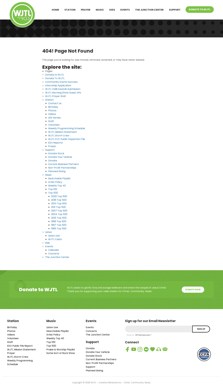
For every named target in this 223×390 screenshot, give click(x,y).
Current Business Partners (63, 164)
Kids (112, 9)
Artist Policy (55, 182)
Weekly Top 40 (57, 185)
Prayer (85, 9)
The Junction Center (149, 9)
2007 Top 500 (59, 210)
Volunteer (54, 125)
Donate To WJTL (199, 9)
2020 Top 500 (59, 196)
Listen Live (54, 235)
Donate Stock (56, 153)
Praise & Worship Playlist (60, 349)
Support (174, 9)
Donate (52, 160)
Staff (51, 121)
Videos (52, 114)
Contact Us (54, 103)
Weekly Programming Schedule (66, 128)
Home (55, 9)
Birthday (53, 107)
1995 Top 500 (58, 228)
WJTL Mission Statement (62, 132)
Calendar (53, 250)
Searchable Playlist (59, 178)
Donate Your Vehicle (60, 157)
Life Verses (54, 117)
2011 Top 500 (58, 207)
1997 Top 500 (58, 225)
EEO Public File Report (20, 346)
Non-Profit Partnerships (62, 167)
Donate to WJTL (54, 74)
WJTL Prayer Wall (55, 96)
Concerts (53, 253)
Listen (48, 232)
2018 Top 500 (59, 200)
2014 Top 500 (59, 203)
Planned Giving (56, 171)
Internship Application (58, 85)
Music (100, 9)
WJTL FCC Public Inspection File (66, 139)
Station (69, 9)
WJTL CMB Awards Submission (62, 89)
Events (125, 9)
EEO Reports (55, 142)
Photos (52, 110)
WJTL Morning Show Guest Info (63, 92)
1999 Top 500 (58, 221)
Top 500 (53, 192)
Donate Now (193, 289)
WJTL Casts (55, 239)
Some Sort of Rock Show (60, 353)
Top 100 (52, 189)
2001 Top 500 (59, 218)
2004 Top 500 (59, 214)
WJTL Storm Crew (58, 135)
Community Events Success (61, 82)
